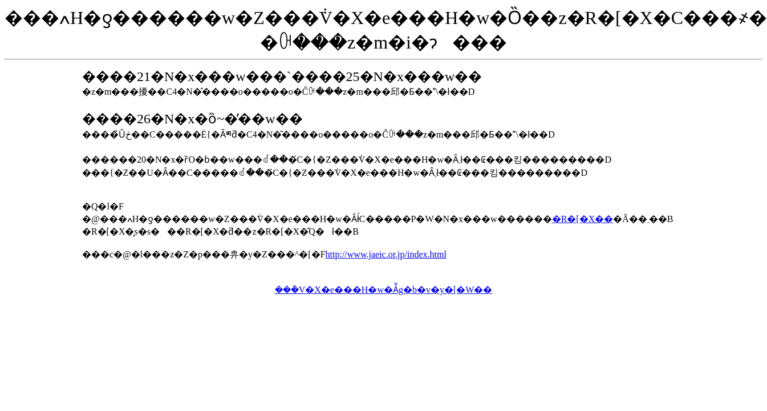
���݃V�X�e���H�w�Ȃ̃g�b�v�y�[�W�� (384, 290)
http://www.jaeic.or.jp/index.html (386, 254)
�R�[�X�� (583, 219)
